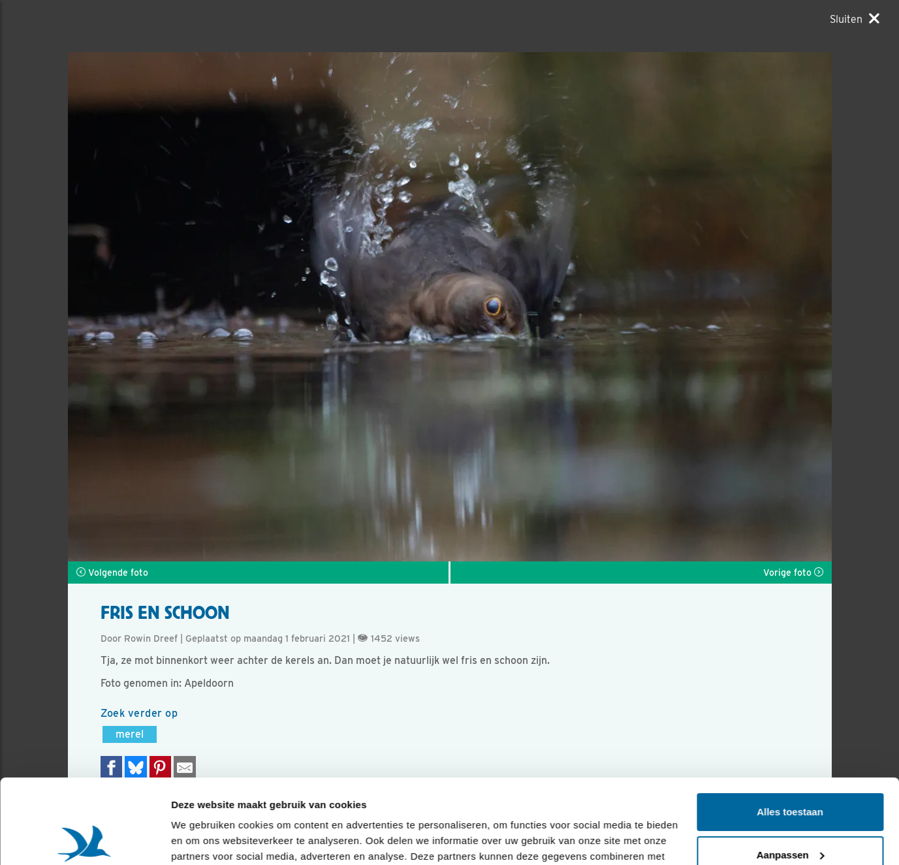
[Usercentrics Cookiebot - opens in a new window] (84, 839)
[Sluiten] (854, 19)
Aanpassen (791, 770)
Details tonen (202, 839)
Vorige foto (793, 572)
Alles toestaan (790, 727)
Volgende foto (112, 572)
